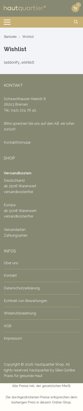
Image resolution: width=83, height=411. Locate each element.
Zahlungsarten (15, 235)
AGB (7, 326)
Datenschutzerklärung (22, 288)
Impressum (13, 338)
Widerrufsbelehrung (20, 313)
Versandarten (14, 230)
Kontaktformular (17, 142)
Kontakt (10, 275)
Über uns (11, 263)
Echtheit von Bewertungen (25, 301)
